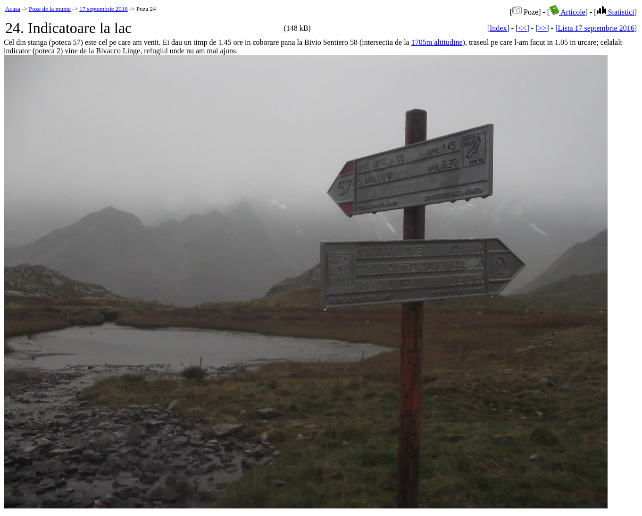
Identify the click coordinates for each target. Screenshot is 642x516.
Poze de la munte (50, 8)
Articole (567, 12)
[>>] (542, 28)
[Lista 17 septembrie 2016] (596, 28)
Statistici (615, 12)
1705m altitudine (437, 42)
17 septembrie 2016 (103, 8)
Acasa (12, 8)
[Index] (498, 28)
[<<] (522, 28)
